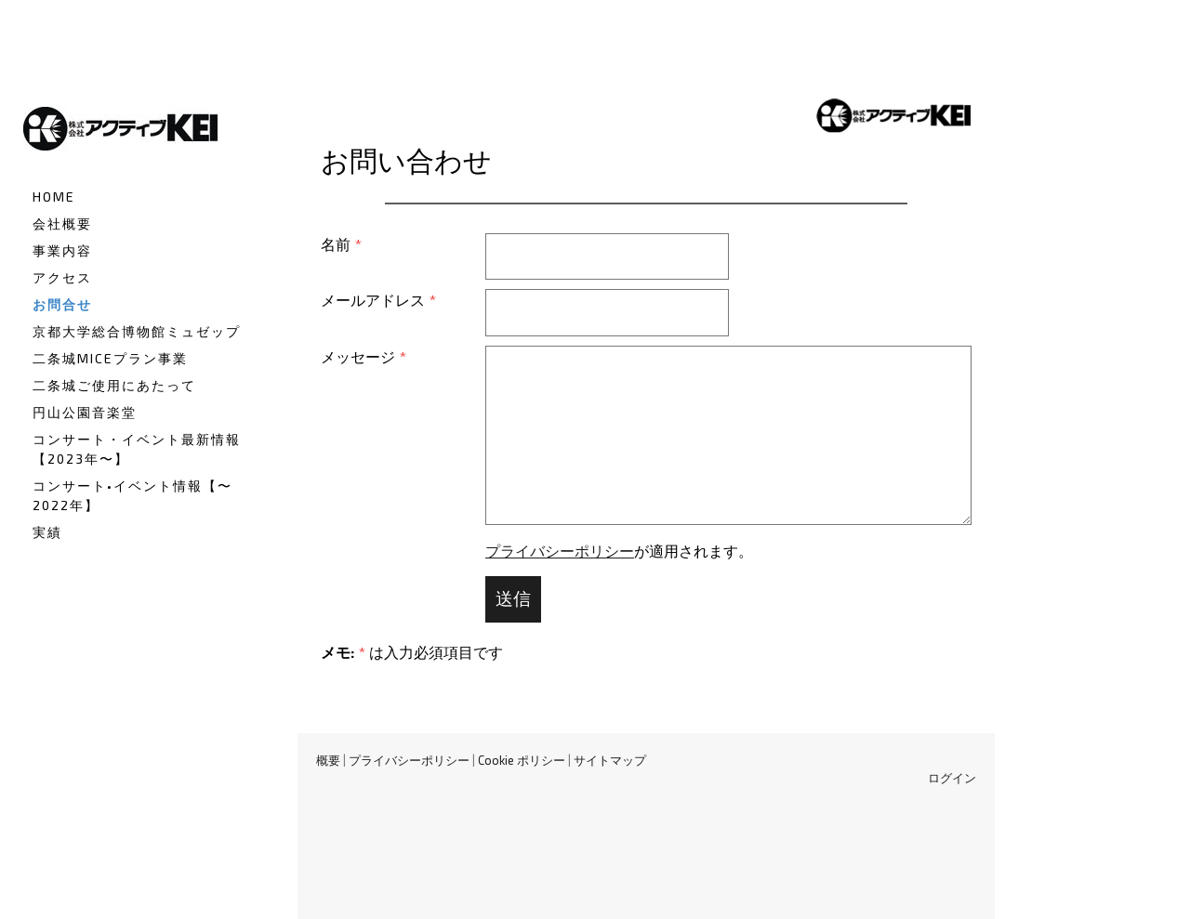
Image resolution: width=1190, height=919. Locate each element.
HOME (54, 196)
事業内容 (62, 250)
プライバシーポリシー (559, 550)
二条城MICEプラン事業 (110, 358)
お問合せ (62, 304)
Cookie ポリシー (521, 760)
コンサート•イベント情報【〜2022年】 (132, 495)
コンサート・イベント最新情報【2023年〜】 (137, 448)
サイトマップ (610, 760)
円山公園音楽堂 (85, 412)
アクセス (62, 277)
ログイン (952, 777)
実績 (47, 532)
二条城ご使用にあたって (114, 385)
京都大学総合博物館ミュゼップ (137, 331)
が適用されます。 (619, 550)
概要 (328, 760)
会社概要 (62, 223)
